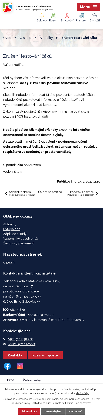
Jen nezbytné (53, 411)
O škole (25, 38)
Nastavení (75, 411)
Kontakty (15, 355)
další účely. (82, 393)
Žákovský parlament (18, 243)
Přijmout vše (29, 411)
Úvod (7, 38)
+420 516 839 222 (20, 339)
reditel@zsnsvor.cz (21, 344)
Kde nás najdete (45, 355)
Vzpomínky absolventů (20, 238)
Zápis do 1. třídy (14, 234)
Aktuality (46, 38)
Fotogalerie (11, 229)
